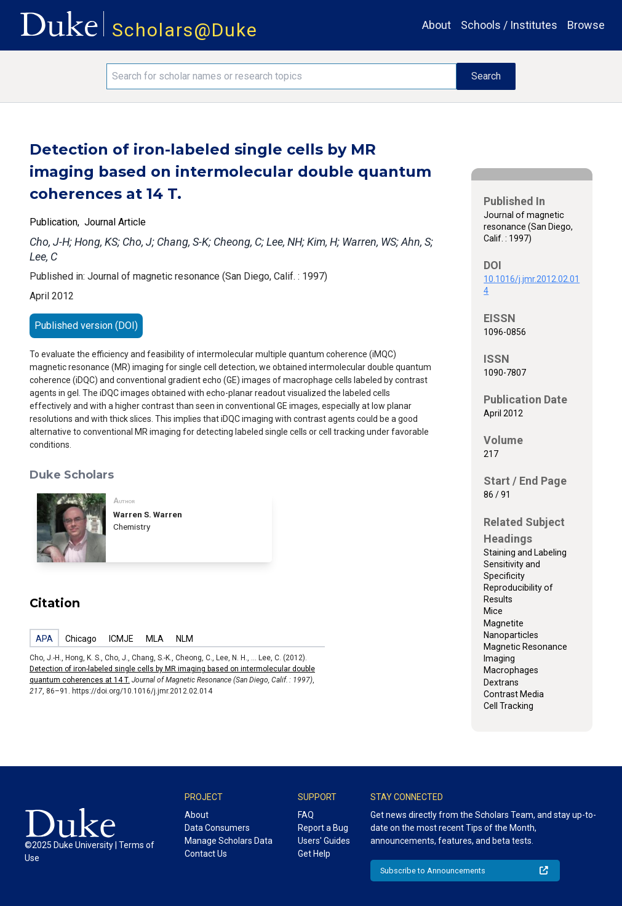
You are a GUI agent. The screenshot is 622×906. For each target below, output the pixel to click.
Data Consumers (217, 828)
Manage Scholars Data (229, 841)
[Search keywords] (281, 76)
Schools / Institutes (509, 24)
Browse (586, 24)
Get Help (314, 854)
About (436, 24)
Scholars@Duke (185, 30)
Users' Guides (324, 841)
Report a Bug (323, 828)
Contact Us (206, 854)
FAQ (306, 815)
